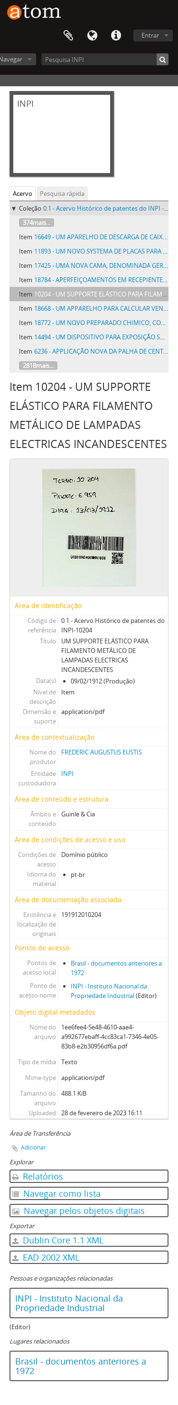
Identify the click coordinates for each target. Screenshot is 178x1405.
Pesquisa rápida (62, 193)
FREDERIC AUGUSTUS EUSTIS (101, 752)
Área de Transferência (68, 36)
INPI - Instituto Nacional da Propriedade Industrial (69, 1303)
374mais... (36, 222)
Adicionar (33, 1147)
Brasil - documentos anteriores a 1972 (80, 1365)
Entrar (150, 35)
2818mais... (38, 365)
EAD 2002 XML (45, 1257)
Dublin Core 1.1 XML (57, 1240)
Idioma (92, 36)
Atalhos (116, 36)
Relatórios (37, 1176)
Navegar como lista (56, 1193)
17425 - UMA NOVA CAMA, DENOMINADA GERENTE (106, 265)
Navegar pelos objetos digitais (78, 1210)
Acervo (22, 193)
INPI (67, 773)
